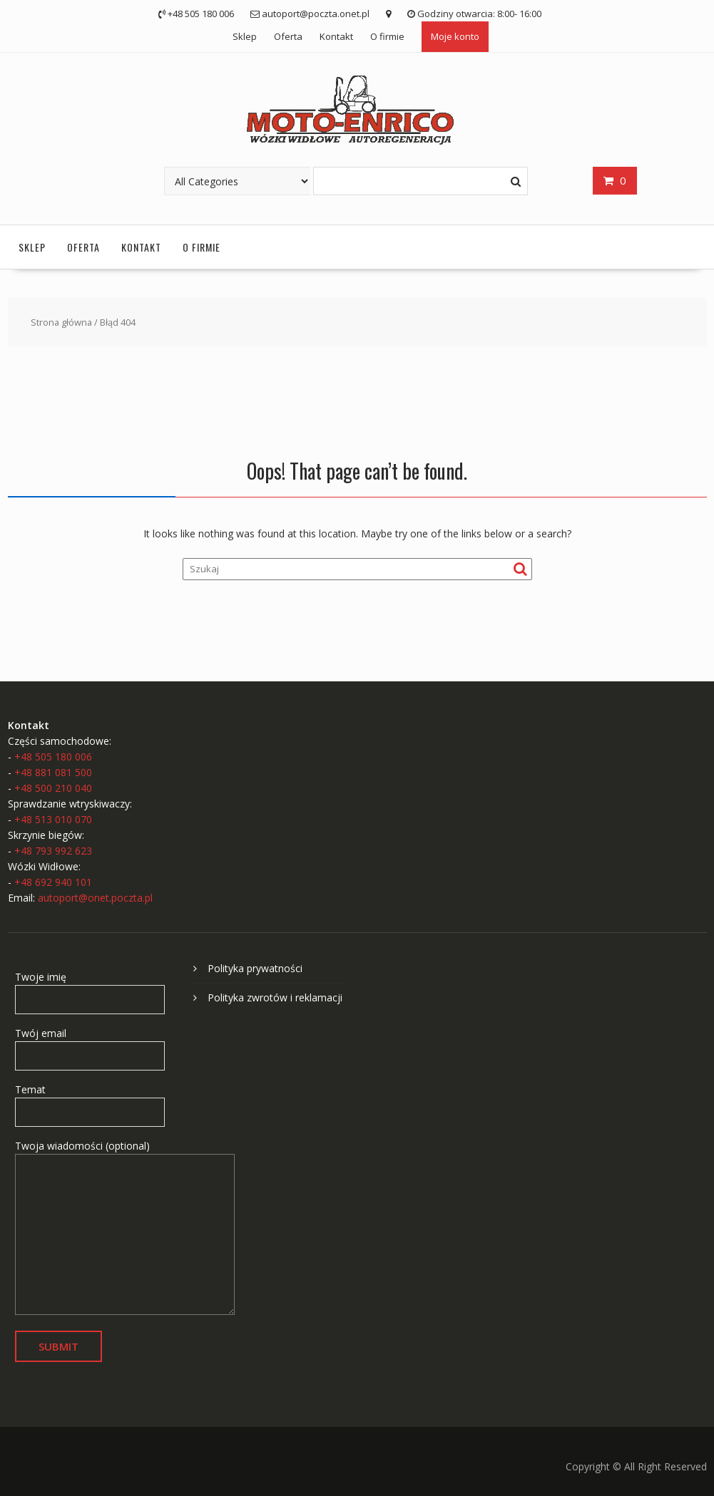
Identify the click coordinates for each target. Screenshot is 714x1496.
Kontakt (336, 36)
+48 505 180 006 (53, 756)
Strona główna (61, 322)
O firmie (387, 36)
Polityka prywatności (255, 968)
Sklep (245, 36)
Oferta (288, 36)
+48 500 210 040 (53, 788)
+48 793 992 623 (53, 850)
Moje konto (455, 36)
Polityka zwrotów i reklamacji (275, 997)
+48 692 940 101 (53, 882)
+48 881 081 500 (53, 772)
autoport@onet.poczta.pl (95, 897)
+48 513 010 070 (53, 819)
